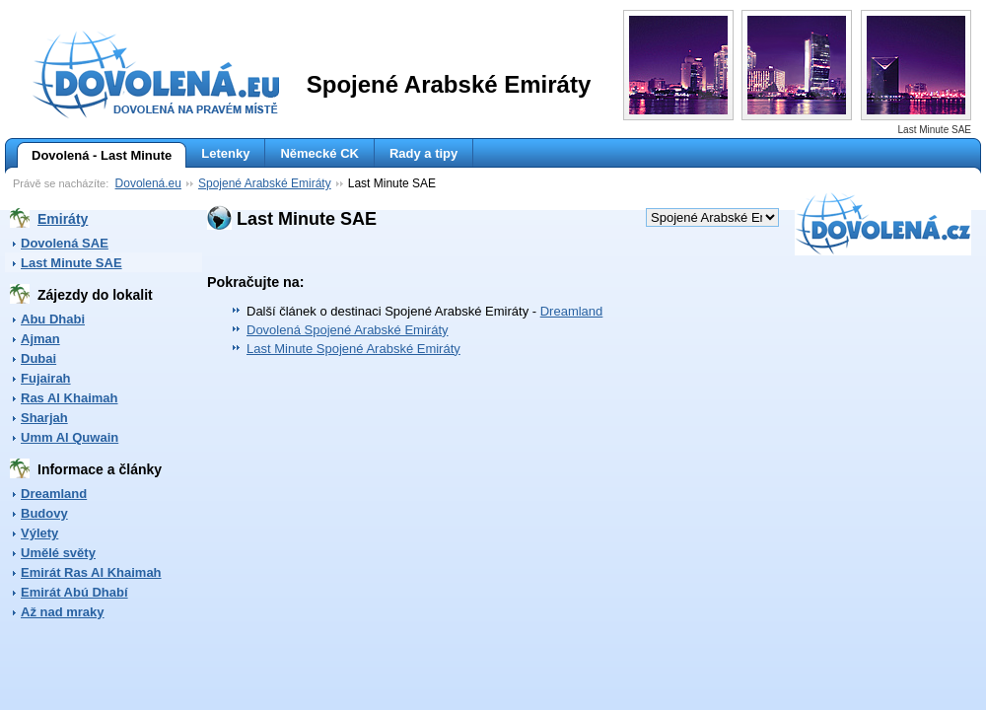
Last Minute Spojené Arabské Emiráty (353, 348)
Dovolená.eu (148, 183)
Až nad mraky (63, 611)
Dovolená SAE (64, 243)
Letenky (225, 153)
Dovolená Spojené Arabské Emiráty (347, 329)
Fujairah (46, 378)
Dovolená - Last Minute (94, 156)
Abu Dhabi (53, 319)
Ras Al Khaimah (69, 397)
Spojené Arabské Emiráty (264, 183)
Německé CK (319, 153)
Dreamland (54, 493)
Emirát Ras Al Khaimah (91, 572)
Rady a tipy (423, 153)
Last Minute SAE (71, 262)
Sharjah (44, 417)
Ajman (40, 338)
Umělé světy (58, 552)
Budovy (44, 513)
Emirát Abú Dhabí (74, 592)
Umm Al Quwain (69, 437)
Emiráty (62, 219)
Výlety (39, 533)
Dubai (38, 358)
